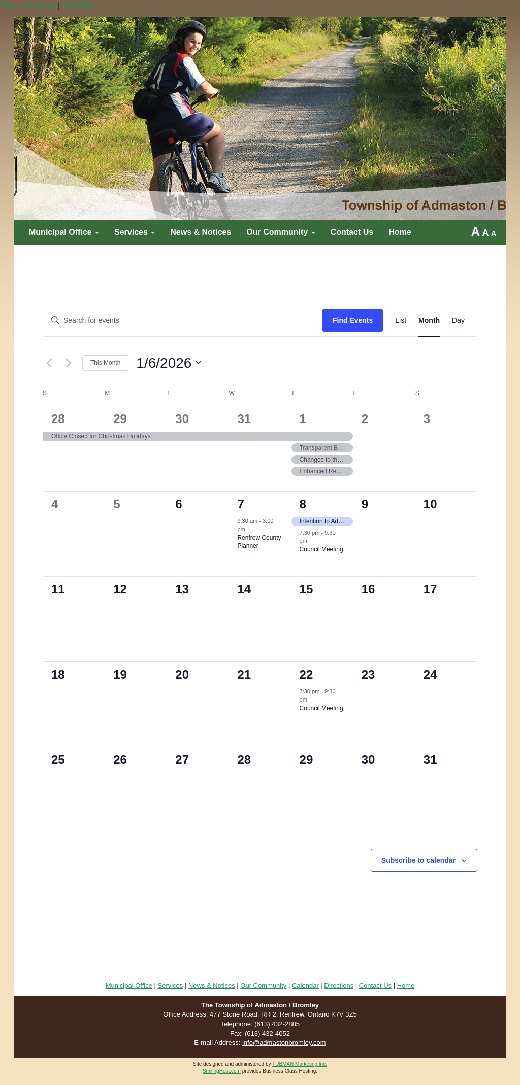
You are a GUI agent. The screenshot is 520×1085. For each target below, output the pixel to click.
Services (134, 232)
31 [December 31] (244, 419)
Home (399, 232)
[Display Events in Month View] (429, 320)
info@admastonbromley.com (284, 1042)
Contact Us (352, 232)
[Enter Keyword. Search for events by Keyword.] (182, 320)
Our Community (280, 232)
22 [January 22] (306, 674)
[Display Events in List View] (400, 320)
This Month (105, 362)
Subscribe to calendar (418, 860)
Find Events (353, 320)
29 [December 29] (120, 419)
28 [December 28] (58, 419)
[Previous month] (49, 363)
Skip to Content (27, 5)
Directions (338, 985)
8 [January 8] (303, 504)
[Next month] (68, 363)
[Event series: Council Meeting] (312, 542)
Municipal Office (64, 232)
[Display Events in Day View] (458, 320)
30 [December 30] (182, 419)
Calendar (305, 985)
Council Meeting (321, 549)
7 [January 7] (240, 504)
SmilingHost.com (222, 1071)
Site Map (78, 5)
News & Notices (200, 232)
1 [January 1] (303, 419)
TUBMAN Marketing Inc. (299, 1064)
